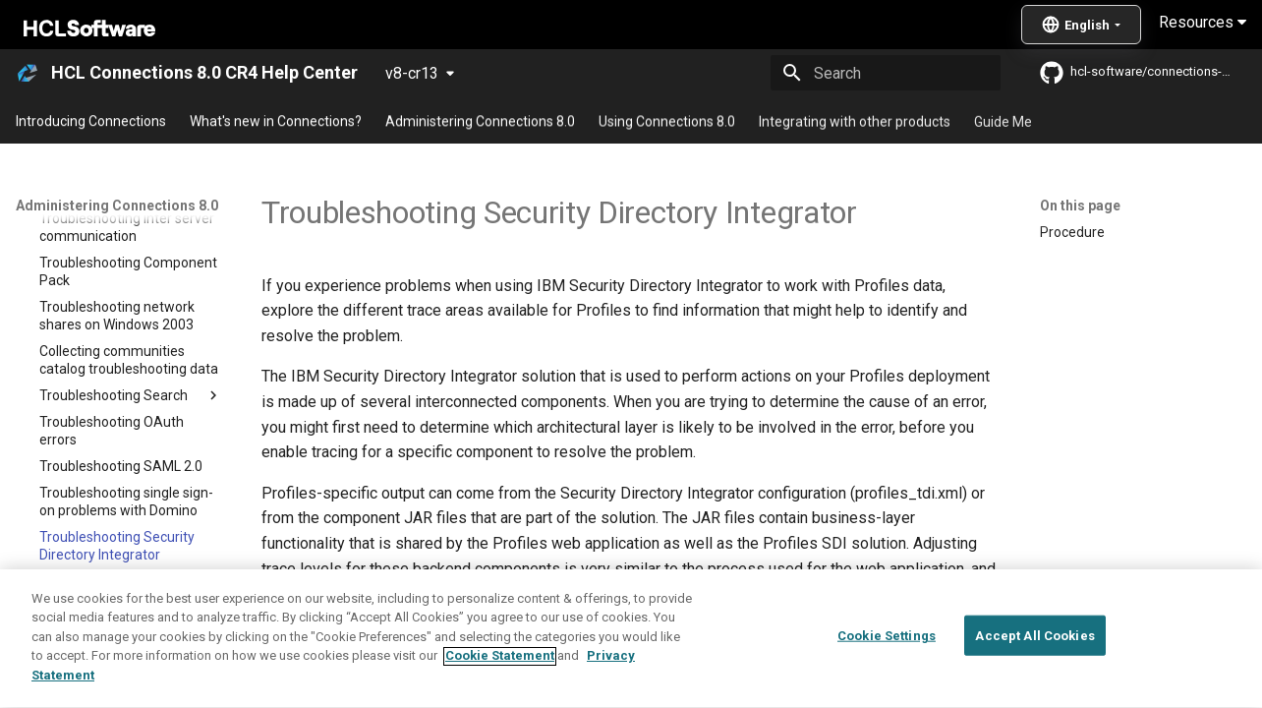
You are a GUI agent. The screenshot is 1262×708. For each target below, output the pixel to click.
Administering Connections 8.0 (480, 121)
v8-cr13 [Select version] (411, 73)
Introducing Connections (91, 121)
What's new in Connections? (276, 121)
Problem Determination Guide (439, 659)
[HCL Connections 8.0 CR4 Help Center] (27, 72)
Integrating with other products (854, 121)
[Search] (886, 72)
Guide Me (1003, 121)
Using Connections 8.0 (667, 121)
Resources (1202, 22)
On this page (1080, 205)
